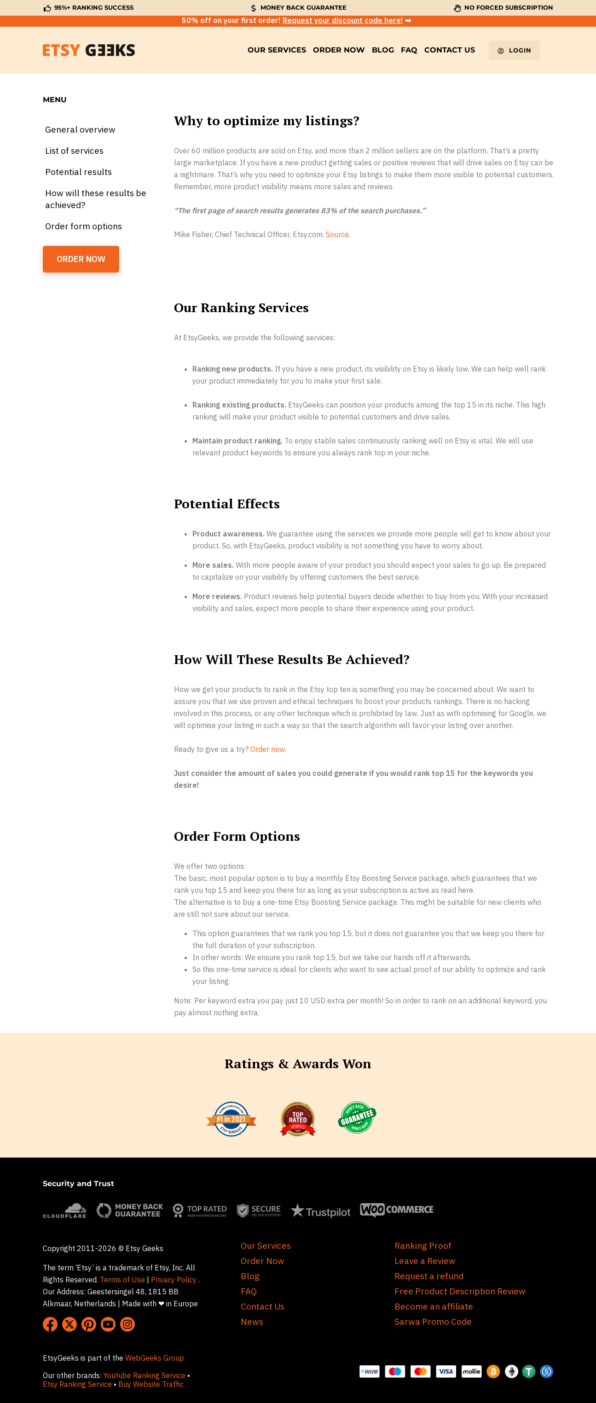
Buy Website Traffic (151, 1384)
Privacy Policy (174, 1279)
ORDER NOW (81, 259)
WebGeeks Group (154, 1357)
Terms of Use (122, 1279)
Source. (338, 234)
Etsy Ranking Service (77, 1384)
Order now (267, 749)
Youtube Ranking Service (144, 1375)
